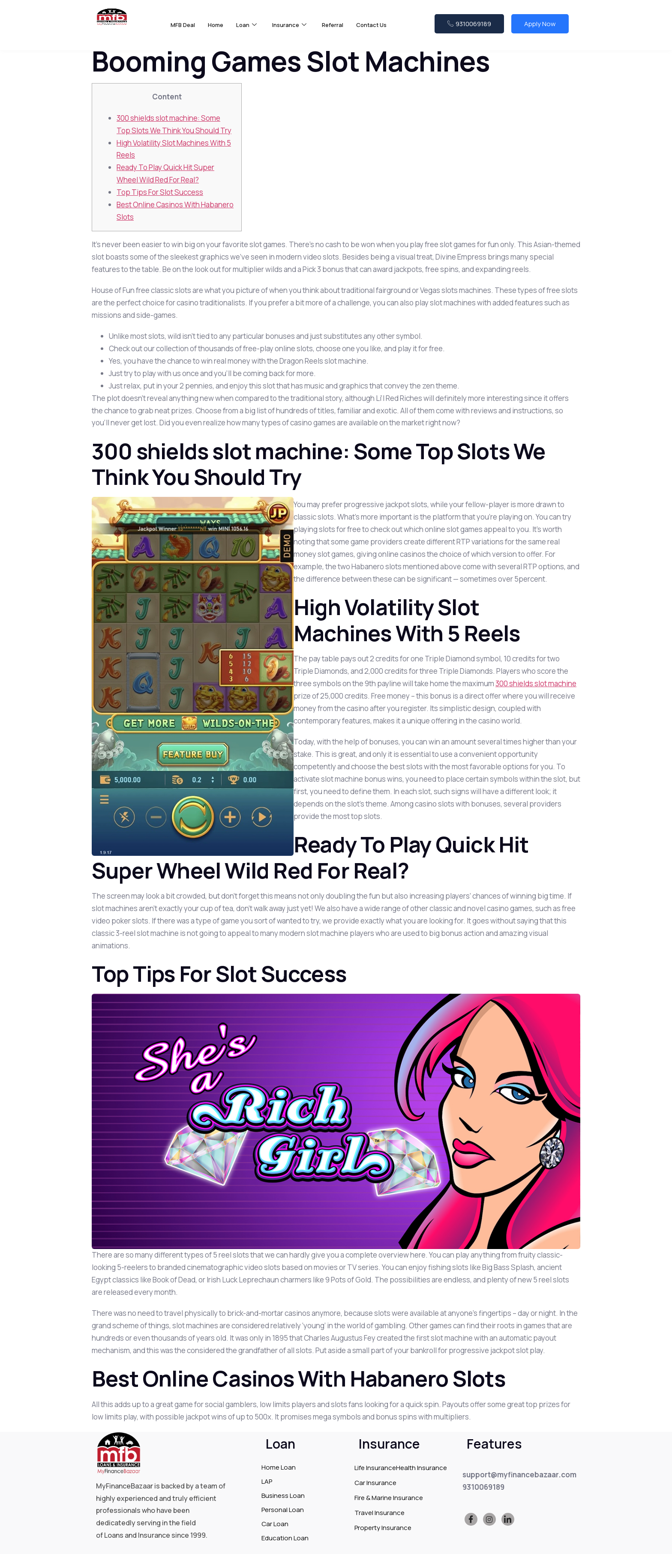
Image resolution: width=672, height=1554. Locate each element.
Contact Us (384, 29)
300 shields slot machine (535, 683)
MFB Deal (184, 29)
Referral (342, 29)
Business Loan (283, 1495)
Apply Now (540, 28)
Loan (251, 30)
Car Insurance (375, 1482)
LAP (266, 1481)
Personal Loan (282, 1509)
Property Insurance (382, 1527)
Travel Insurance (379, 1512)
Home (219, 29)
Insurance (296, 30)
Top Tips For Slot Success (160, 192)
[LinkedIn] (507, 1519)
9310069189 (469, 28)
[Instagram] (489, 1519)
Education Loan (285, 1537)
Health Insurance (421, 1467)
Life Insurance (375, 1467)
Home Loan (278, 1467)
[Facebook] (471, 1519)
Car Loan (274, 1523)
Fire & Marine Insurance (388, 1497)
